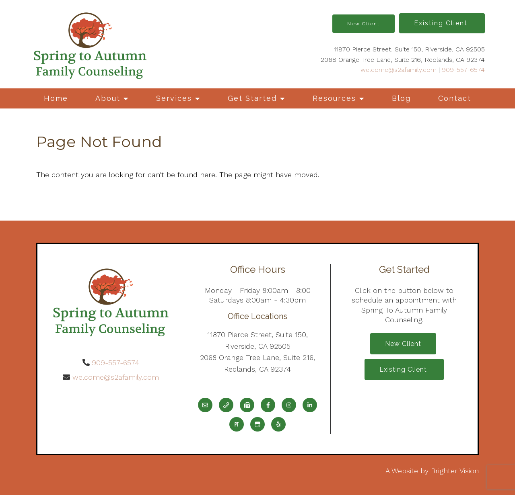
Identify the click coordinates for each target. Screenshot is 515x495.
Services (174, 98)
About (107, 98)
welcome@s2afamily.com (398, 70)
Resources (334, 98)
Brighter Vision (455, 470)
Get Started (252, 98)
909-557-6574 (463, 70)
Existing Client (442, 23)
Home (56, 98)
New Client (363, 24)
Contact (454, 98)
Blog (401, 98)
